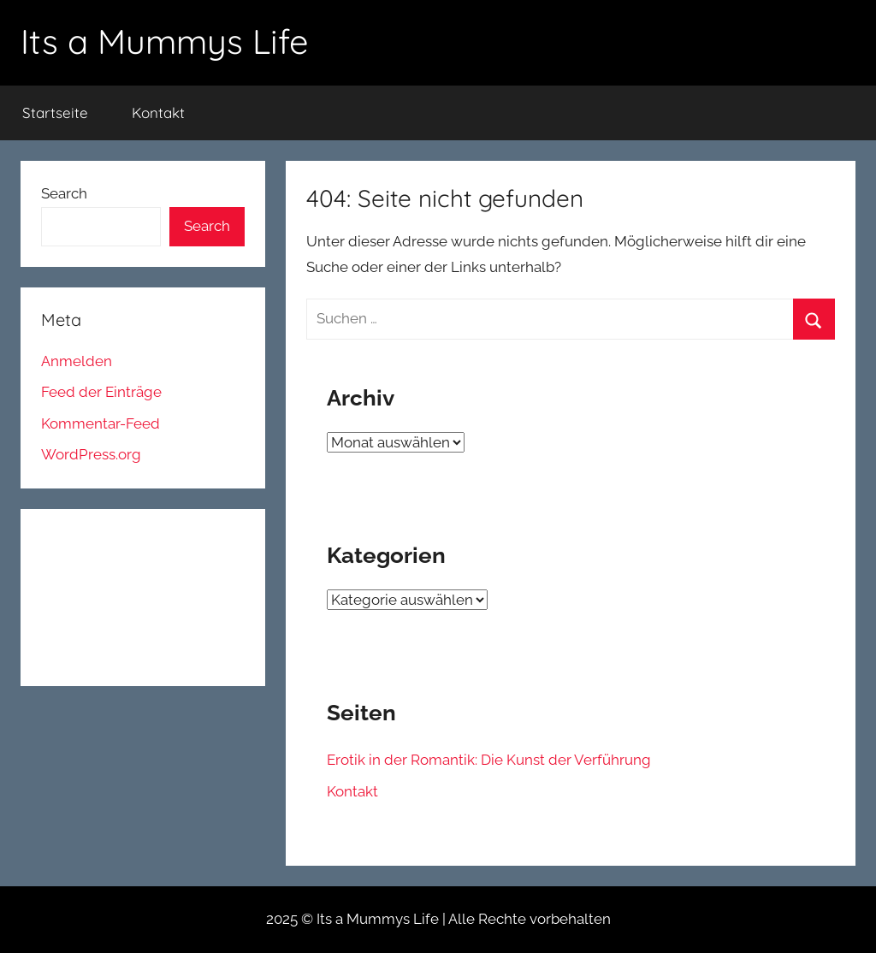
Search (64, 193)
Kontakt (158, 112)
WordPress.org (91, 454)
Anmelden (76, 361)
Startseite (55, 112)
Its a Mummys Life (165, 41)
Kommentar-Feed (100, 423)
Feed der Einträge (101, 391)
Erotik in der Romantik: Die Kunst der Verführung (489, 759)
